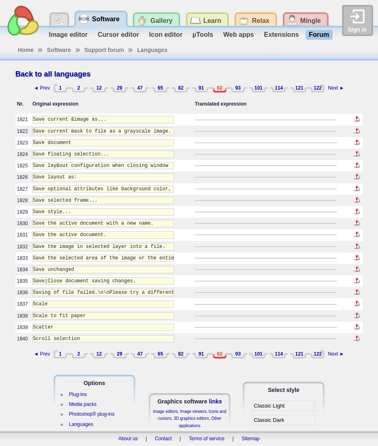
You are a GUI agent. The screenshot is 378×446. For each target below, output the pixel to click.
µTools (202, 34)
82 (180, 88)
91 (201, 88)
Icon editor (166, 34)
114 (279, 88)
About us (128, 438)
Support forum (104, 50)
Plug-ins (78, 394)
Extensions (281, 34)
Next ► (336, 88)
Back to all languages (53, 74)
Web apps (238, 34)
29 (119, 88)
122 (317, 88)
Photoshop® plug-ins (92, 414)
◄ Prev (42, 88)
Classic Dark (269, 420)
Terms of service (206, 438)
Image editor (68, 34)
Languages (152, 50)
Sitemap (250, 438)
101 (258, 88)
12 (99, 88)
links (215, 401)
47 (140, 88)
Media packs (82, 404)
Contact (163, 438)
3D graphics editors (191, 418)
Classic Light (269, 406)
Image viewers (193, 411)
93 (238, 88)
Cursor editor (118, 34)
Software (59, 50)
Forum (319, 34)
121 (299, 88)
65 (160, 88)
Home (26, 50)
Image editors (165, 411)
